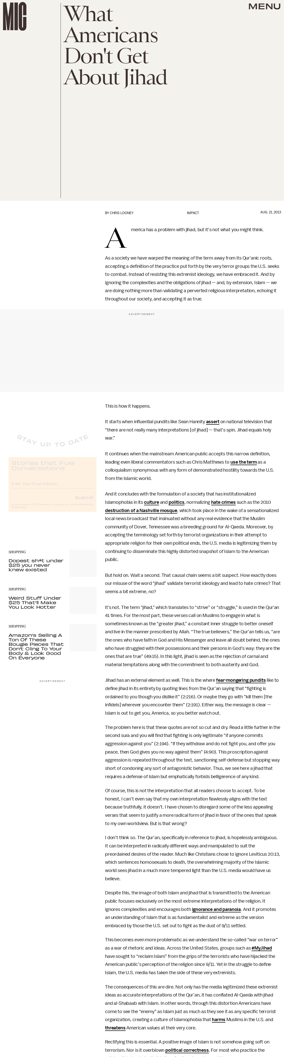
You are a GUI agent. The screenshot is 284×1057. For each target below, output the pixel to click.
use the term (243, 462)
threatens (115, 1027)
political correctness (187, 1050)
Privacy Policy (19, 511)
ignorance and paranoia (216, 909)
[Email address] (52, 487)
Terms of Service (79, 509)
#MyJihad (262, 948)
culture (151, 502)
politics (176, 502)
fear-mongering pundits (241, 680)
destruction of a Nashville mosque (141, 510)
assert (212, 421)
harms (218, 1019)
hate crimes (223, 502)
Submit (84, 501)
